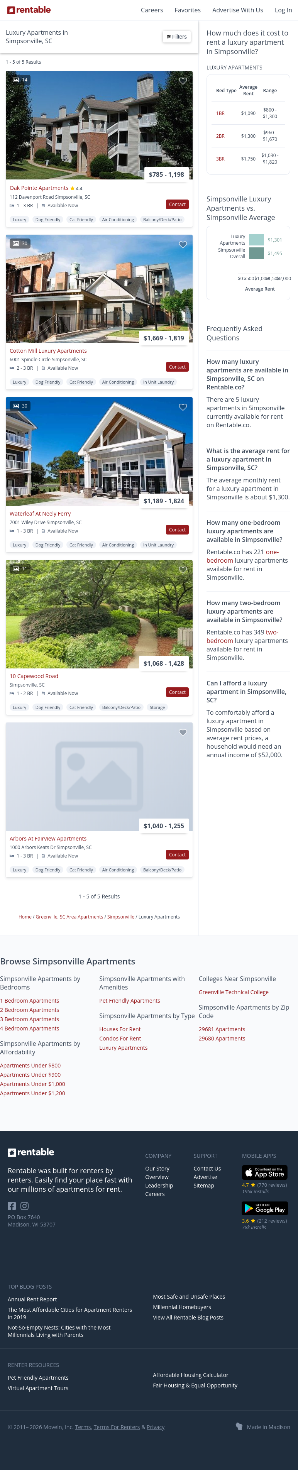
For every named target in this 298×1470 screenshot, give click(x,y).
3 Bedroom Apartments (29, 1019)
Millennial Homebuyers (182, 1307)
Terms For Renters (117, 1427)
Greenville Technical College (234, 992)
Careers (152, 10)
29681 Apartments (222, 1029)
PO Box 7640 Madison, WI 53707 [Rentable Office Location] (32, 1220)
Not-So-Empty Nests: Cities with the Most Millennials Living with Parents (59, 1331)
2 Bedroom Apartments (29, 1009)
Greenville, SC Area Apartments (70, 916)
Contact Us (207, 1168)
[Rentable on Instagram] (26, 1208)
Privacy (155, 1427)
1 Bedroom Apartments (29, 1000)
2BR (220, 136)
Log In (283, 10)
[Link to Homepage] (29, 10)
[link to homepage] (72, 1152)
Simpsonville (121, 916)
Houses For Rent (120, 1029)
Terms (83, 1427)
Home (26, 916)
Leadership (159, 1185)
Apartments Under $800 (30, 1065)
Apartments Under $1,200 (32, 1093)
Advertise (205, 1177)
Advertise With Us (237, 10)
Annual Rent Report (32, 1299)
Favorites (188, 10)
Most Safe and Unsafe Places (189, 1296)
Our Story (157, 1168)
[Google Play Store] (265, 1214)
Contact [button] (177, 204)
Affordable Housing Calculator (191, 1375)
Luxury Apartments (123, 1047)
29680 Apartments (222, 1038)
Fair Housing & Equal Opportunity (195, 1385)
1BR (220, 113)
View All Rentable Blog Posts (188, 1317)
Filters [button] (177, 37)
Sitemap (204, 1185)
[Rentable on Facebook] (14, 1208)
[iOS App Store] (265, 1178)
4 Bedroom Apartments (29, 1028)
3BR (220, 159)
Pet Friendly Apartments (129, 1000)
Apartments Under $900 (30, 1074)
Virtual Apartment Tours (38, 1388)
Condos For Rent (120, 1038)
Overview (157, 1177)
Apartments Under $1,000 (32, 1084)
